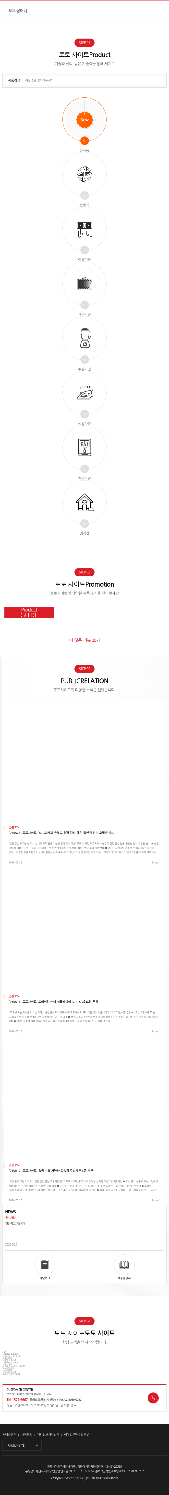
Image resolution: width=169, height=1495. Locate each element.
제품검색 (14, 80)
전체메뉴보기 (160, 9)
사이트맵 (26, 1434)
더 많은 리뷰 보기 (84, 640)
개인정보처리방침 (48, 1434)
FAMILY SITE (16, 1445)
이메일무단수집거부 (76, 1434)
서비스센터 (9, 1434)
